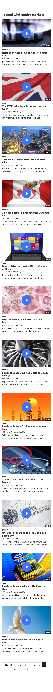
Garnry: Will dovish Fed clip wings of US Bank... (24, 641)
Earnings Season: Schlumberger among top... (24, 427)
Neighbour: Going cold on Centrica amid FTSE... (24, 54)
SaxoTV (5, 50)
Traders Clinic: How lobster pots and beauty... (23, 481)
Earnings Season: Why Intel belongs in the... (23, 587)
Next (21, 669)
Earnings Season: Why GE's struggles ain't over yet (26, 374)
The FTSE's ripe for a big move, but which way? (25, 107)
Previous (8, 664)
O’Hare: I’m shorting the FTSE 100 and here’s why (24, 534)
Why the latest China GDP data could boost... (23, 321)
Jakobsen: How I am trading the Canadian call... (26, 214)
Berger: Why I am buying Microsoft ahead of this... (25, 267)
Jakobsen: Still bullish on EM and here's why (24, 161)
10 (14, 669)
